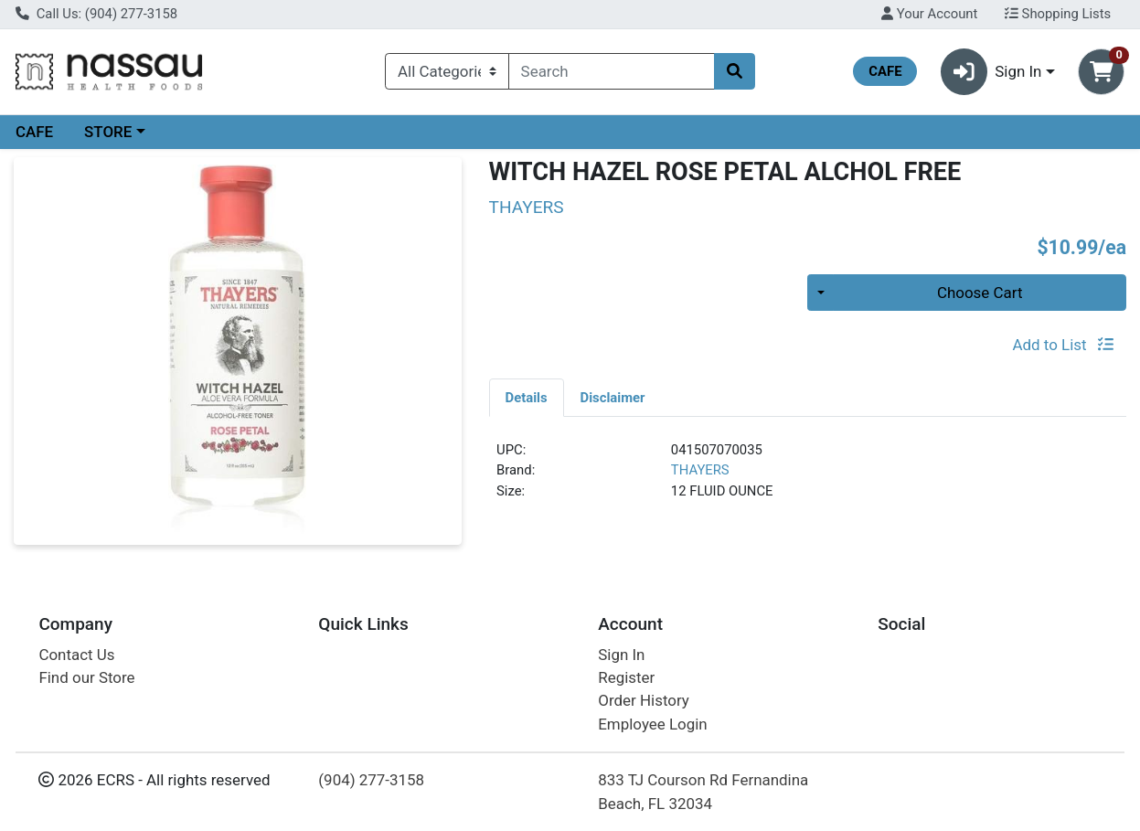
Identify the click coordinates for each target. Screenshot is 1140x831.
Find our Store (86, 677)
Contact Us (76, 654)
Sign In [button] (991, 71)
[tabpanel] (807, 478)
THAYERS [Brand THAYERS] (700, 470)
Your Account (929, 13)
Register (626, 677)
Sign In (621, 654)
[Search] (611, 71)
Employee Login (652, 724)
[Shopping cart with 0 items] (1101, 71)
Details (527, 397)
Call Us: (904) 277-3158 (96, 13)
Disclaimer (613, 397)
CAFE (34, 132)
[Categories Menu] (447, 71)
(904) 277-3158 (371, 780)
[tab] (526, 396)
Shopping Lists (1058, 13)
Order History (643, 700)
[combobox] (611, 71)
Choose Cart (980, 292)
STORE (108, 132)
